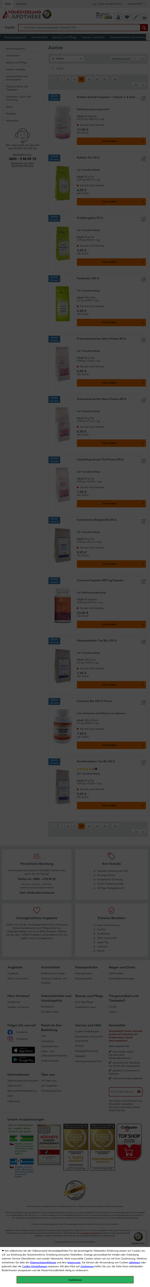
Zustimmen (87, 1266)
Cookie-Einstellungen (34, 1266)
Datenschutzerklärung (43, 1262)
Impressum (74, 1262)
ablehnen (134, 1262)
